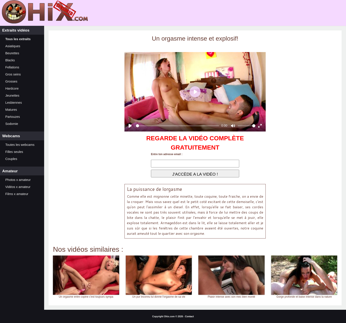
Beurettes (12, 53)
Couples (11, 159)
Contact (189, 316)
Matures (11, 109)
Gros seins (13, 74)
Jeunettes (12, 95)
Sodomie (11, 124)
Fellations (12, 67)
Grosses (11, 81)
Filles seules (14, 152)
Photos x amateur (18, 180)
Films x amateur (16, 194)
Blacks (10, 60)
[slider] (177, 126)
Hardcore (12, 88)
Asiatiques (12, 46)
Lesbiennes (13, 102)
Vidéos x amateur (17, 187)
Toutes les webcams (19, 144)
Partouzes (12, 116)
